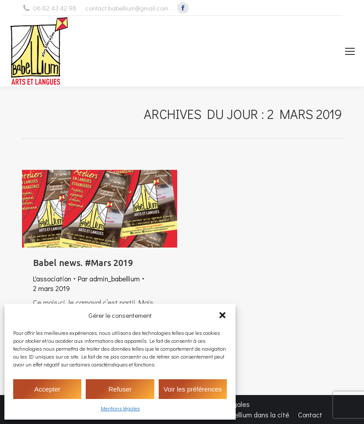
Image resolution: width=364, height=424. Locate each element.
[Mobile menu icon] (350, 51)
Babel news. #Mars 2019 (83, 263)
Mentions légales (120, 408)
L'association (52, 278)
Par (109, 278)
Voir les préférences (193, 389)
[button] (222, 315)
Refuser (120, 389)
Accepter (47, 389)
